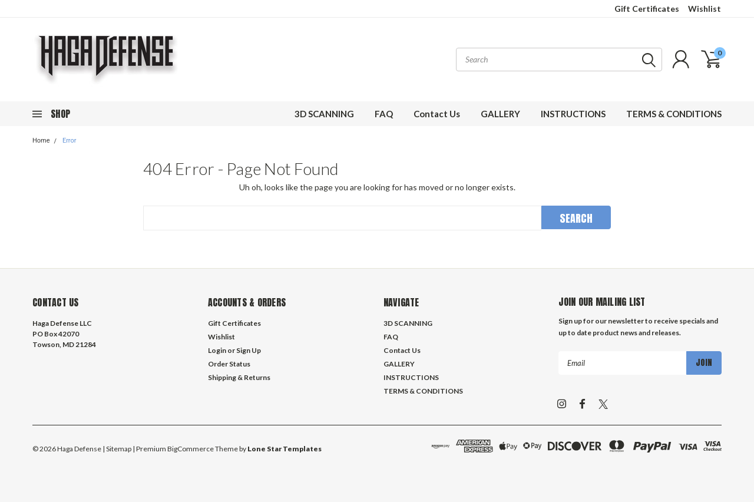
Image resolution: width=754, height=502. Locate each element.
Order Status (229, 363)
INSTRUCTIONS (573, 113)
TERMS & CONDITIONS (674, 113)
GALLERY (500, 113)
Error (69, 140)
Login (217, 350)
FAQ (384, 113)
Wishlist (704, 9)
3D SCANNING (324, 113)
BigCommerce (190, 448)
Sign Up (248, 350)
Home (41, 140)
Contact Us (437, 113)
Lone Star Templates (284, 448)
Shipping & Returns (239, 377)
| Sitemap (116, 448)
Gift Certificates (646, 9)
